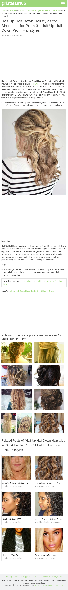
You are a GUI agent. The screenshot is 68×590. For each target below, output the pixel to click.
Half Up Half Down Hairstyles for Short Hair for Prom (31, 291)
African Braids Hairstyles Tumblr (49, 519)
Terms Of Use (37, 577)
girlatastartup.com (41, 585)
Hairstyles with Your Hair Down (48, 483)
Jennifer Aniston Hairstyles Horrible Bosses (21, 483)
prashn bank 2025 (56, 585)
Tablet (39, 281)
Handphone (28, 281)
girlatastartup (13, 3)
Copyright (26, 577)
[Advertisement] (34, 58)
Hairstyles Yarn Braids (11, 555)
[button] (62, 3)
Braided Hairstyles (42, 522)
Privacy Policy (57, 577)
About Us (46, 577)
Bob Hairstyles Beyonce (45, 555)
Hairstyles (5, 35)
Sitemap (9, 577)
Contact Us (18, 577)
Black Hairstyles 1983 (11, 519)
